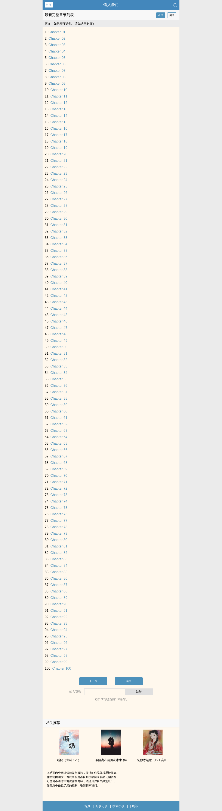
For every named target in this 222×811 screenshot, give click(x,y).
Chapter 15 (58, 122)
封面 (49, 4)
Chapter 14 (58, 115)
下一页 (93, 681)
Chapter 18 (58, 141)
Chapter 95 (58, 636)
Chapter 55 (58, 379)
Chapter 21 (58, 160)
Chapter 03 (57, 45)
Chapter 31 (58, 225)
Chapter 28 (58, 205)
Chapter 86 (58, 578)
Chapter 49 (58, 340)
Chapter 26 (58, 193)
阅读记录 (101, 806)
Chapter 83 (58, 559)
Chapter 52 (58, 360)
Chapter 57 (58, 392)
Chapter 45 (58, 315)
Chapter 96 (58, 643)
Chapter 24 (58, 180)
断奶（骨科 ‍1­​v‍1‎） (69, 760)
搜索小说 (118, 806)
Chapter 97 (58, 649)
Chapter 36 (58, 257)
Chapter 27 (58, 199)
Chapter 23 (58, 173)
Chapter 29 (58, 212)
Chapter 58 (58, 398)
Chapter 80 (58, 540)
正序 (160, 15)
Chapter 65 (58, 443)
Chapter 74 (58, 501)
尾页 (128, 681)
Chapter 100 (61, 668)
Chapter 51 (58, 353)
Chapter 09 (57, 83)
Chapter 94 (58, 630)
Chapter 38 (58, 270)
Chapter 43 (58, 302)
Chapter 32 (58, 231)
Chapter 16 (58, 128)
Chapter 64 (58, 437)
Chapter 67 (58, 456)
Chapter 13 (58, 109)
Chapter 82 (58, 553)
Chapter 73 (58, 495)
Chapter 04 (57, 51)
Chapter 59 (58, 405)
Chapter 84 (58, 565)
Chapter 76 (58, 514)
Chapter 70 (58, 475)
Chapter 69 (58, 469)
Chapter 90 (58, 604)
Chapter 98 (58, 655)
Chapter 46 (58, 321)
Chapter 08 (57, 77)
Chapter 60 (58, 411)
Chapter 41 (58, 289)
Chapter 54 (58, 373)
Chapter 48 (58, 334)
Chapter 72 (58, 488)
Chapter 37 (58, 263)
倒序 (171, 15)
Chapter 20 (58, 154)
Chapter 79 (58, 533)
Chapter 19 (58, 148)
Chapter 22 (58, 167)
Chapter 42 (58, 295)
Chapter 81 (58, 546)
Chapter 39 (58, 276)
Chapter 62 (58, 424)
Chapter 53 (58, 366)
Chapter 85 (58, 572)
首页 (87, 806)
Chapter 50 (58, 347)
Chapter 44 (58, 308)
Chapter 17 (58, 135)
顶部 (134, 806)
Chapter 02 (57, 38)
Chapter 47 (58, 328)
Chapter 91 (58, 610)
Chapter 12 (58, 103)
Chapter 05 (57, 58)
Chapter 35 (58, 250)
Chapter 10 (58, 90)
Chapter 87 (58, 585)
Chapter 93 (58, 623)
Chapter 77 (58, 520)
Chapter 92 (58, 617)
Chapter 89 (58, 598)
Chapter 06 (57, 64)
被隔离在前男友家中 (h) (111, 760)
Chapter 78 (58, 527)
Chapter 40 (58, 283)
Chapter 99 (58, 662)
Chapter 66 (58, 450)
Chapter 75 (58, 508)
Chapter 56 (58, 385)
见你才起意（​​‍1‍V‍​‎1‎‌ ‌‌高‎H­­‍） (153, 760)
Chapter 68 (58, 463)
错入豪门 (111, 5)
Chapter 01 (57, 32)
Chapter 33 (58, 238)
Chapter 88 (58, 591)
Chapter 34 (58, 244)
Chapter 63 (58, 430)
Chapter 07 (57, 70)
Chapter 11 (58, 96)
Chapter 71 (58, 482)
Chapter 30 (58, 218)
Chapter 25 (58, 186)
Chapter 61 (58, 418)
